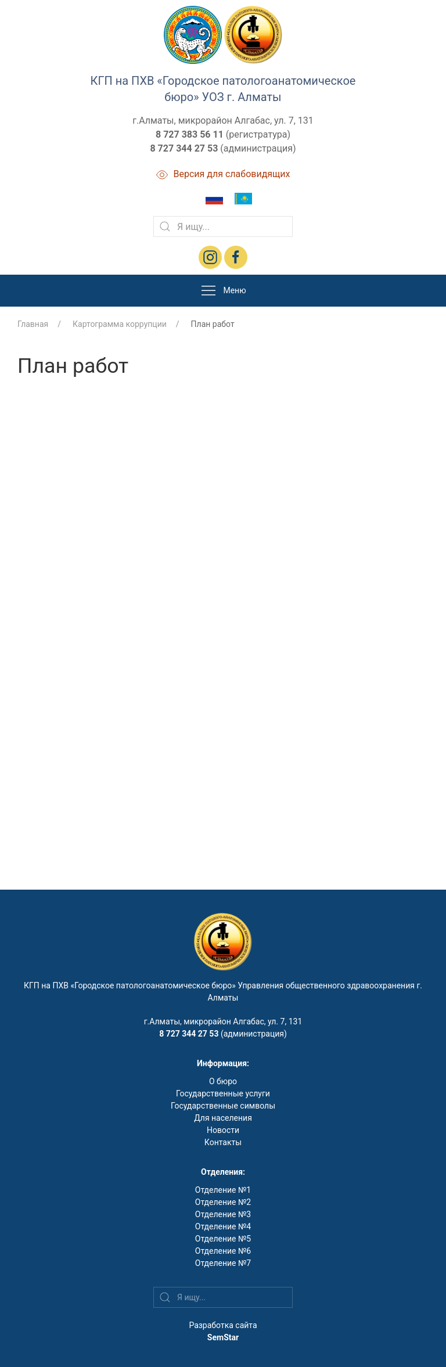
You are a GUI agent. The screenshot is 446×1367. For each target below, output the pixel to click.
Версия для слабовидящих (223, 173)
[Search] (223, 226)
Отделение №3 (223, 1214)
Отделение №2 (223, 1202)
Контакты (223, 1142)
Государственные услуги (223, 1093)
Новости (223, 1130)
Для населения (223, 1118)
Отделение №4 (223, 1226)
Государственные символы (223, 1105)
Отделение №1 (223, 1190)
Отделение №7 (223, 1263)
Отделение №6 (223, 1251)
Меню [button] (223, 291)
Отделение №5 (223, 1238)
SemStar (223, 1337)
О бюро (223, 1081)
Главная (32, 324)
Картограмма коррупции (120, 324)
